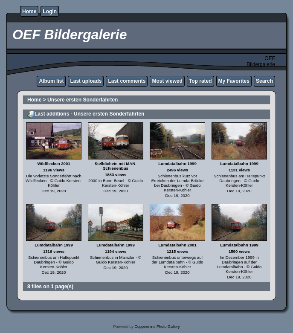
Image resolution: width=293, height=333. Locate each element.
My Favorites (233, 81)
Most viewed (167, 81)
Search (264, 81)
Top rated (200, 81)
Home (29, 11)
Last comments (126, 81)
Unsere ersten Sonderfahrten (82, 100)
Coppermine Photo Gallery (157, 326)
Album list (51, 81)
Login (50, 11)
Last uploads (86, 81)
